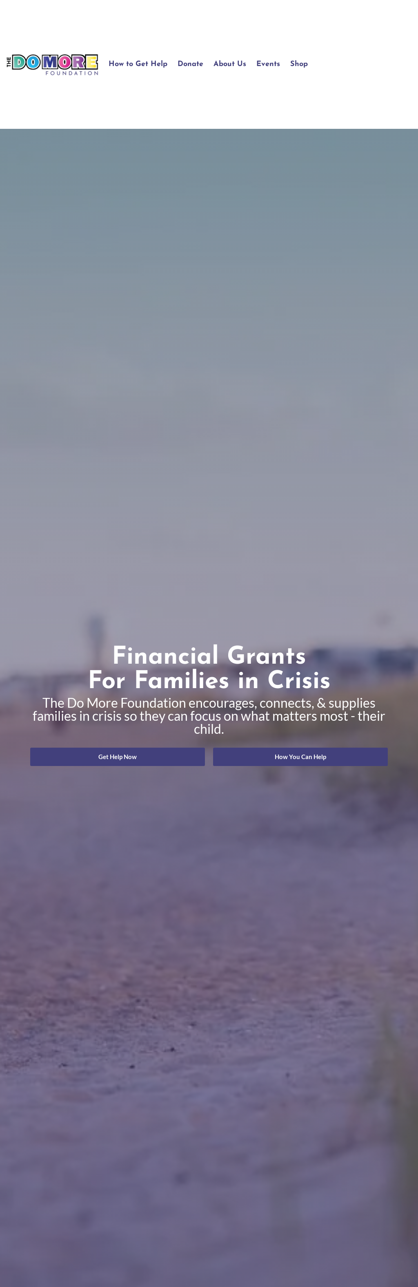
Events (268, 64)
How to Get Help (138, 64)
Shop (299, 64)
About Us (229, 64)
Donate (190, 64)
